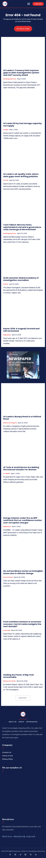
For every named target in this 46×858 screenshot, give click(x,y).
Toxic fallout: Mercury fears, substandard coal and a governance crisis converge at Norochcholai (22, 227)
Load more (23, 698)
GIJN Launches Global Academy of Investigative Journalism (21, 279)
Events (5, 284)
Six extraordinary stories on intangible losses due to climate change (23, 572)
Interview (6, 630)
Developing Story (9, 79)
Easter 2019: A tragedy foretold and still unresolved (21, 329)
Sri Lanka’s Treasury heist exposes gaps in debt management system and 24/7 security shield (21, 72)
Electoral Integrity (10, 423)
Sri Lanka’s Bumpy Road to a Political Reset (22, 417)
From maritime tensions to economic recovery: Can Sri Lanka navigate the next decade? (22, 624)
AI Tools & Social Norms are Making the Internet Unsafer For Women (21, 468)
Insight (6, 129)
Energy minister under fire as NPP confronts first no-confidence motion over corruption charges (22, 520)
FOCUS (5, 180)
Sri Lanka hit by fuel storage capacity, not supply (22, 124)
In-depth (6, 473)
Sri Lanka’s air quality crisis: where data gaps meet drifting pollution (21, 175)
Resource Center (9, 681)
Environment (8, 577)
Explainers (7, 335)
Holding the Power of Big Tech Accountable (18, 676)
